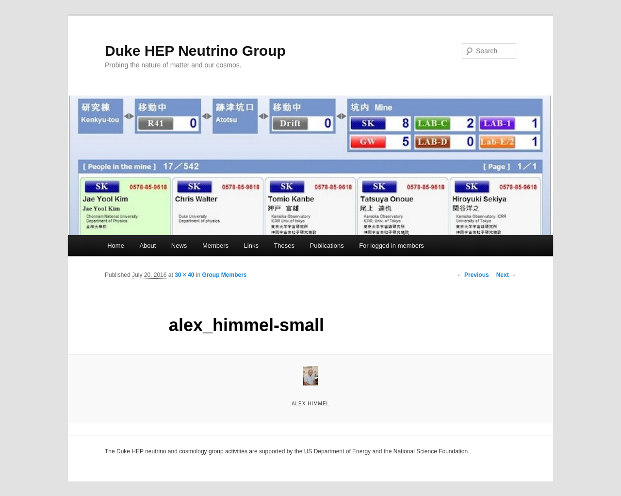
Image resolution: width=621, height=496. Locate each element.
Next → (506, 275)
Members (215, 245)
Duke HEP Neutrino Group (195, 51)
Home (115, 245)
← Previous (473, 275)
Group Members (224, 275)
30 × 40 (184, 275)
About (147, 245)
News (179, 245)
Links (251, 245)
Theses (284, 245)
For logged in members (391, 245)
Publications (327, 245)
